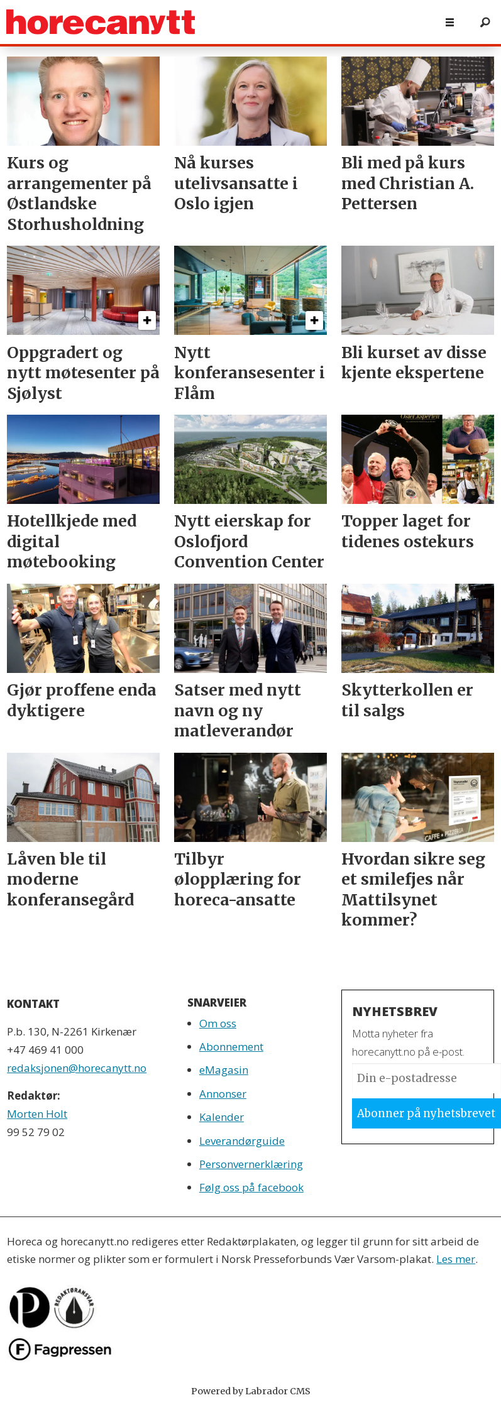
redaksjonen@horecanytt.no (76, 1068)
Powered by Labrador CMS (251, 1391)
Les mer (455, 1259)
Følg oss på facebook (251, 1187)
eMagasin (223, 1070)
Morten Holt (37, 1114)
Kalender (221, 1117)
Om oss (217, 1023)
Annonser (222, 1093)
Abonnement (231, 1046)
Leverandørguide (242, 1141)
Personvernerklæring (251, 1164)
